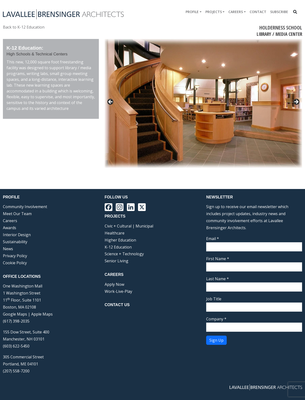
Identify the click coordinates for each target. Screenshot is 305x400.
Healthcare (114, 233)
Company (216, 319)
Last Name (217, 278)
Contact (258, 11)
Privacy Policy (15, 255)
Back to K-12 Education (23, 27)
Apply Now (114, 284)
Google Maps (15, 314)
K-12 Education (118, 247)
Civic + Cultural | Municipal (129, 226)
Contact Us (117, 305)
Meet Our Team (17, 213)
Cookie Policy (15, 262)
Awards (9, 227)
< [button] (110, 102)
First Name (217, 258)
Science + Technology (124, 254)
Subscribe (279, 11)
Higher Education (120, 240)
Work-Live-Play (118, 291)
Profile (192, 11)
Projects (213, 11)
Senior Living (116, 261)
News (8, 248)
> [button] (296, 102)
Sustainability (15, 241)
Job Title (213, 299)
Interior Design (17, 234)
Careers (235, 11)
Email (212, 238)
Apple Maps (42, 314)
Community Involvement (25, 206)
